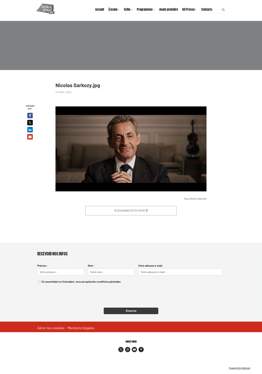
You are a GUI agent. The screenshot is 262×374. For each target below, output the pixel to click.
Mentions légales (81, 328)
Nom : (91, 265)
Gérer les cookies (51, 328)
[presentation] (131, 298)
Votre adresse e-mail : (150, 265)
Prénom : (42, 265)
